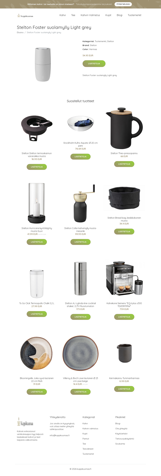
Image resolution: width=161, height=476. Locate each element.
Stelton (110, 43)
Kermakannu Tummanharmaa (124, 380)
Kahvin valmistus (90, 16)
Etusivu (20, 34)
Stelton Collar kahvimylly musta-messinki (80, 232)
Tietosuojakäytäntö (124, 441)
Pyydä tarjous (123, 4)
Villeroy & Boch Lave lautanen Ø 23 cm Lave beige (80, 382)
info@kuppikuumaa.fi (60, 437)
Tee (73, 16)
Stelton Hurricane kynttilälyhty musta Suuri (37, 232)
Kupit (108, 16)
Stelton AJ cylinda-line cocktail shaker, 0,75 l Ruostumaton (80, 307)
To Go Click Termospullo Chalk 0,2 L (36, 305)
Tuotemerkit (134, 16)
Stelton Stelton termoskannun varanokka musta (37, 157)
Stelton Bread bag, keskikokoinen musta (124, 222)
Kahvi (62, 16)
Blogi (119, 16)
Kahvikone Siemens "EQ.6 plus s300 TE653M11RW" (124, 307)
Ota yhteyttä (121, 431)
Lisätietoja (94, 66)
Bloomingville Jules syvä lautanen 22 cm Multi (37, 382)
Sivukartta (120, 446)
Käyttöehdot (121, 436)
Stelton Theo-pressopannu (124, 155)
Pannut (86, 441)
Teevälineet (88, 451)
